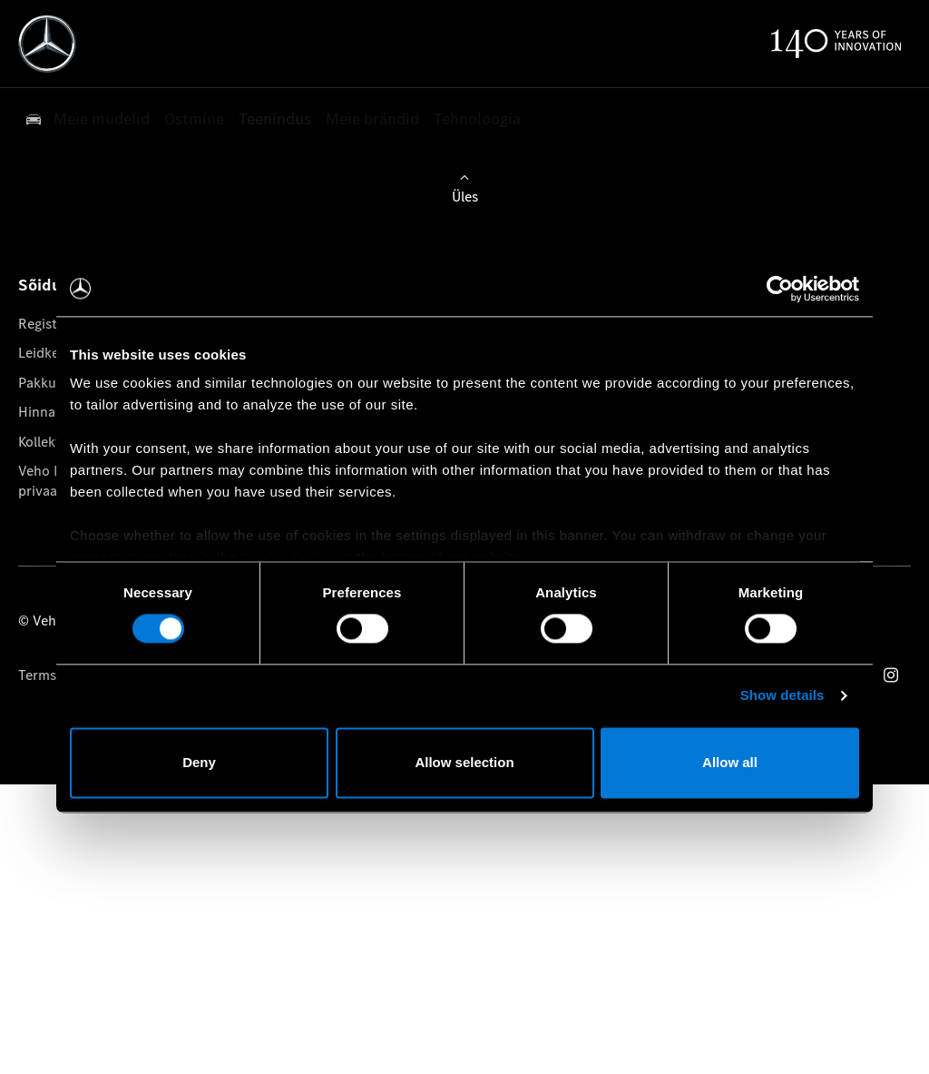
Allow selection (464, 762)
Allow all (730, 762)
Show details (782, 696)
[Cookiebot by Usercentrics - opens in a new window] (779, 288)
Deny (199, 762)
